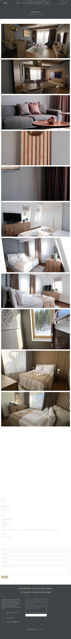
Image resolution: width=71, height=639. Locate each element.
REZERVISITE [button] (3, 533)
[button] (64, 3)
